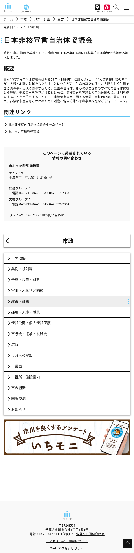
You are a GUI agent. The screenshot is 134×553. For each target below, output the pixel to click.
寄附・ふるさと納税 (27, 290)
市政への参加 (22, 355)
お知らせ (18, 409)
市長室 (16, 366)
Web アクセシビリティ (67, 548)
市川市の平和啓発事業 (24, 131)
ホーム (8, 19)
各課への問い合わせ (90, 534)
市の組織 (18, 387)
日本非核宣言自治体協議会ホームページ (36, 124)
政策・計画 (42, 19)
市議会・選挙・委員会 (29, 333)
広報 (14, 344)
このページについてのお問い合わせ (39, 215)
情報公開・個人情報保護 (31, 323)
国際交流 (18, 398)
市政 (23, 19)
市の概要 (18, 258)
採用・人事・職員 (25, 312)
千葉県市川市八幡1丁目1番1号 (30, 177)
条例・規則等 (22, 268)
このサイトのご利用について (67, 541)
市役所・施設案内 (25, 377)
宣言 (60, 19)
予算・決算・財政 (25, 279)
